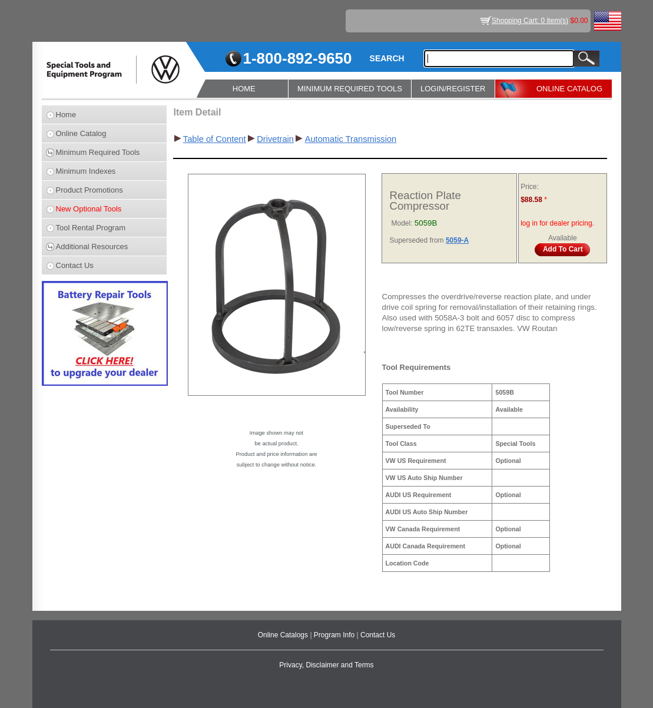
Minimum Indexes (86, 171)
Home (66, 114)
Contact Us (75, 265)
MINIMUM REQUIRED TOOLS (349, 88)
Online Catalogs (284, 635)
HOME (244, 88)
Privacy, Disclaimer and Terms (326, 665)
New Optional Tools (89, 208)
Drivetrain (275, 139)
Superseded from (418, 240)
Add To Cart (563, 249)
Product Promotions (89, 190)
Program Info (335, 635)
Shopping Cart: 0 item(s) (530, 20)
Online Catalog (81, 133)
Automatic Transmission (351, 139)
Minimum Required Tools (98, 152)
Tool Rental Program (91, 227)
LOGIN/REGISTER (453, 88)
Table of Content (214, 139)
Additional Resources (92, 246)
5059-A (457, 240)
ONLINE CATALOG (569, 88)
